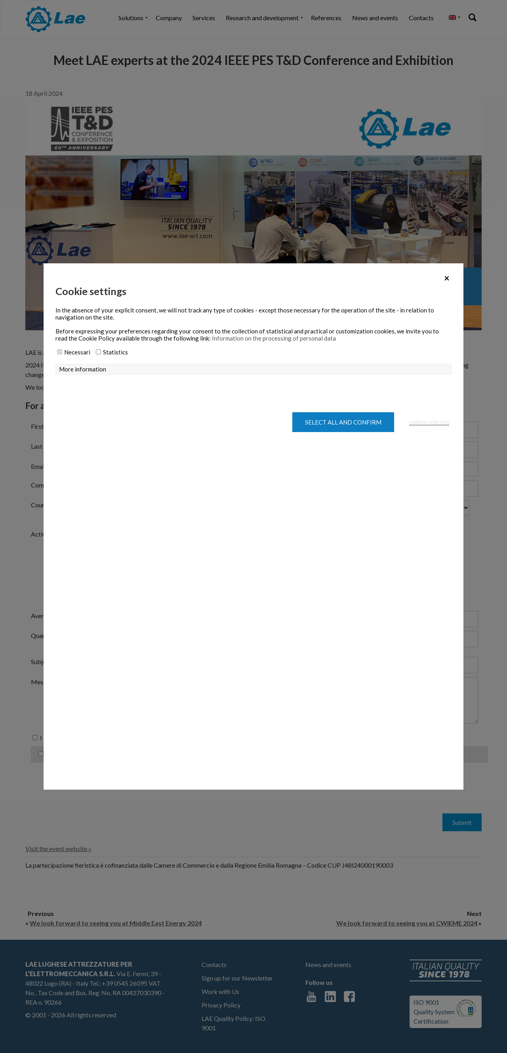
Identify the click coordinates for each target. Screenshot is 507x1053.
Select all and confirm (343, 422)
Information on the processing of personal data (274, 338)
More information (82, 369)
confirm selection (429, 422)
